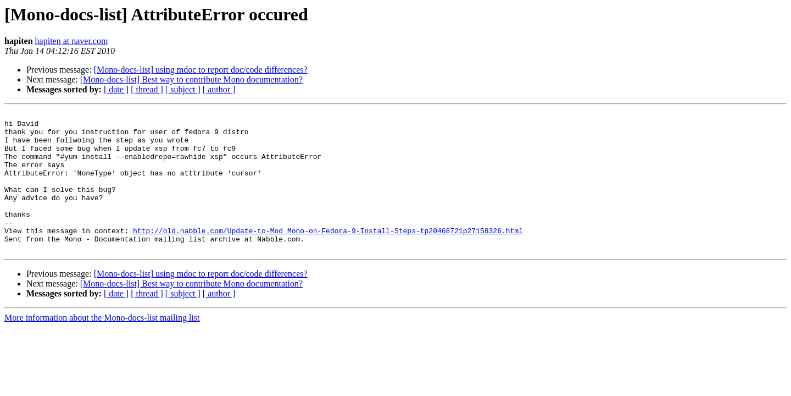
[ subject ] (182, 89)
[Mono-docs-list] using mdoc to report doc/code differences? (201, 69)
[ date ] (116, 89)
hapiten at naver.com (71, 41)
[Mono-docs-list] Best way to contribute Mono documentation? (191, 79)
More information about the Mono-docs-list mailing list (102, 345)
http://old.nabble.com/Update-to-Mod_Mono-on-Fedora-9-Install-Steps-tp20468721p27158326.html (328, 255)
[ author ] (219, 89)
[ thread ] (147, 89)
